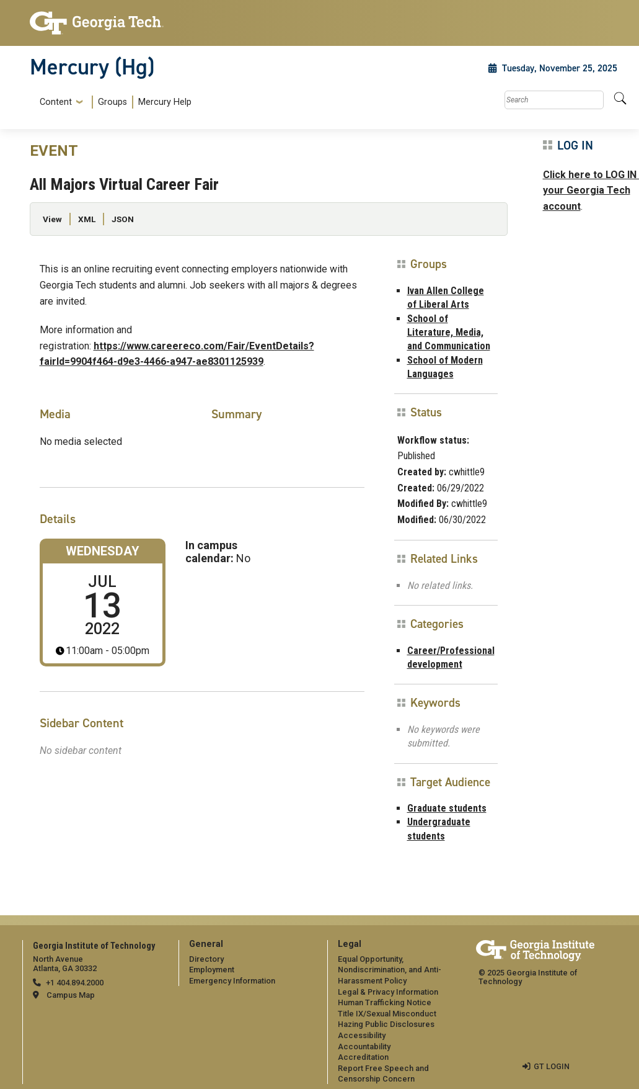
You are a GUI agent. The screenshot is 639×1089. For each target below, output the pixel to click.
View (52, 219)
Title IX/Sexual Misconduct (387, 1013)
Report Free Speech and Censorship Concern (383, 1074)
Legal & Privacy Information (388, 992)
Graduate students (447, 808)
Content (56, 102)
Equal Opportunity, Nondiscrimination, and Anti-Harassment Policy (389, 969)
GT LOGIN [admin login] (552, 1066)
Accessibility (362, 1035)
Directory (206, 959)
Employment (211, 969)
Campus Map (70, 995)
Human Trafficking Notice (384, 1002)
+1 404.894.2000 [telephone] (75, 982)
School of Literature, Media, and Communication (448, 332)
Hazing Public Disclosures (386, 1024)
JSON (123, 219)
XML (86, 219)
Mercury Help (165, 102)
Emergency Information (232, 980)
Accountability (364, 1046)
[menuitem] (113, 102)
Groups (112, 102)
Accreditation (363, 1057)
